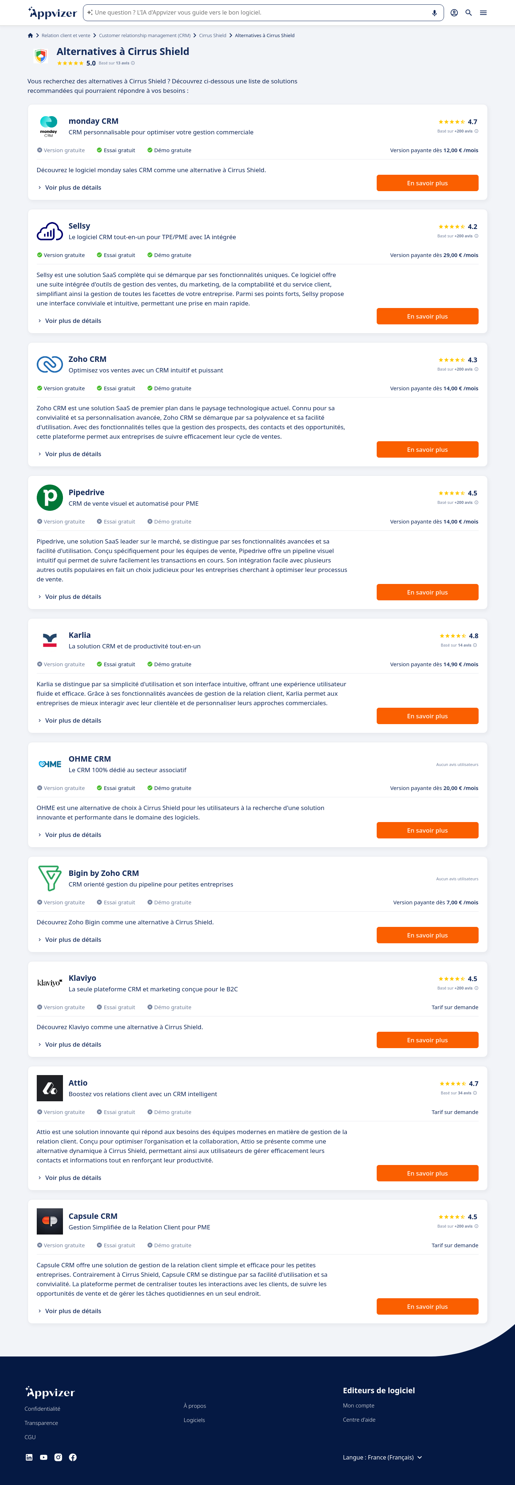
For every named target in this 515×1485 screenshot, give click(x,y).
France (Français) (396, 1457)
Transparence (41, 1422)
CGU (30, 1437)
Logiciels (194, 1419)
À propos (195, 1405)
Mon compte (359, 1405)
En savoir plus (427, 183)
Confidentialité (42, 1408)
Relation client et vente (66, 35)
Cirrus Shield (212, 35)
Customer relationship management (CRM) (144, 35)
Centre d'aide (359, 1419)
